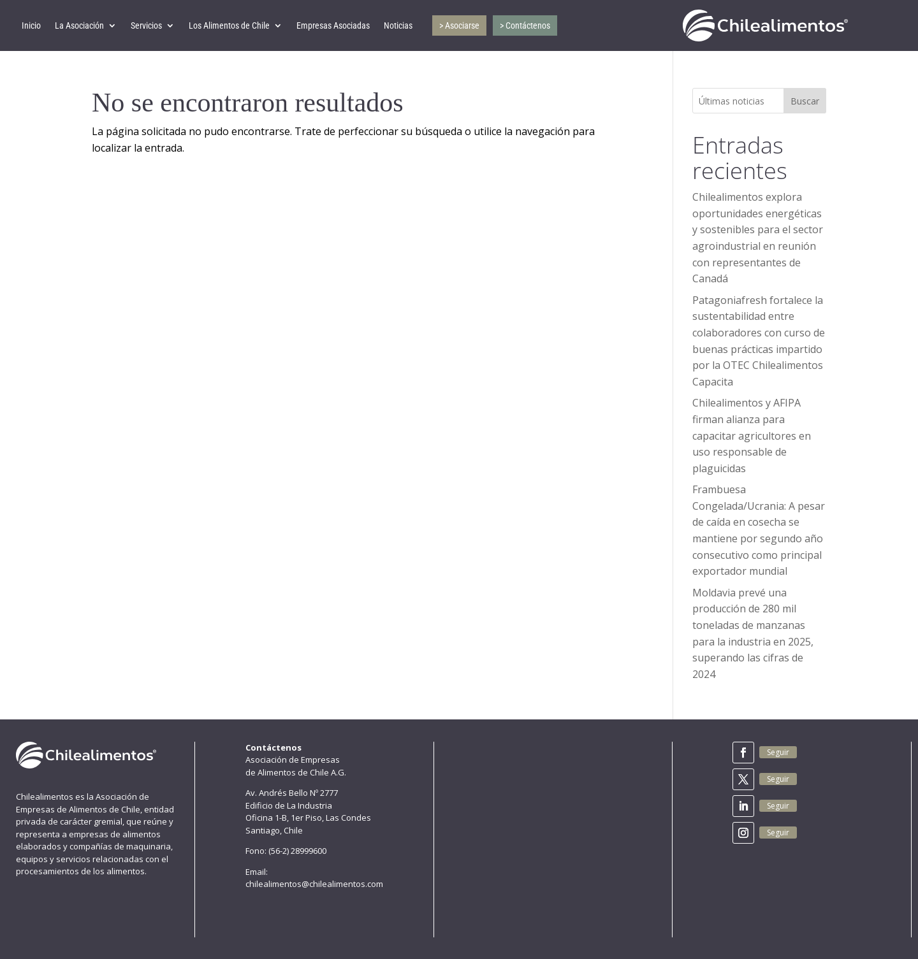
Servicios (146, 25)
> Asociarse (459, 25)
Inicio (31, 25)
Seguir (778, 752)
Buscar (804, 101)
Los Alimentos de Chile (229, 25)
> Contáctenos (525, 25)
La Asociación (79, 25)
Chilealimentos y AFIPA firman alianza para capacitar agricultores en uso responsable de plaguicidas (751, 435)
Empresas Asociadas (333, 25)
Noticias (398, 25)
